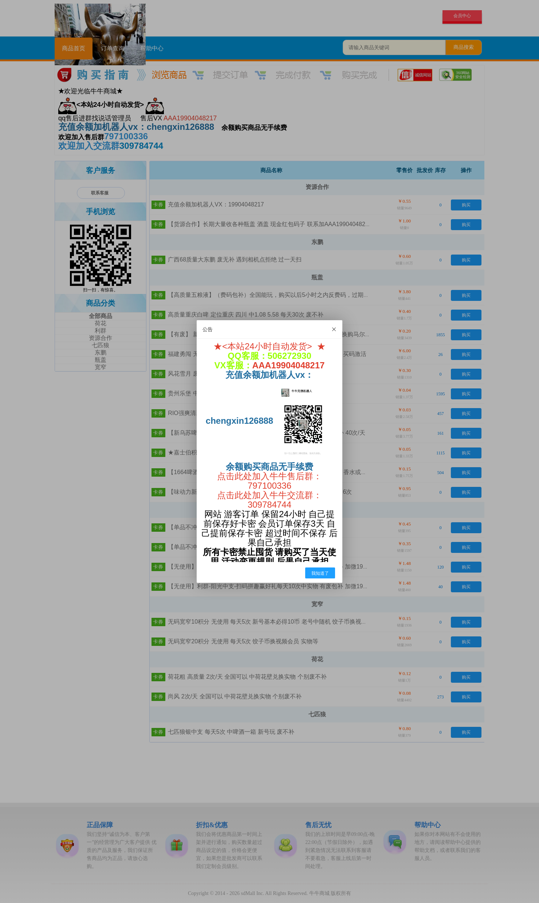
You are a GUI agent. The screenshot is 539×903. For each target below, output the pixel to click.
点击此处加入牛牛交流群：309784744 (269, 499)
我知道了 (320, 573)
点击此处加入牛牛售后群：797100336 (269, 481)
